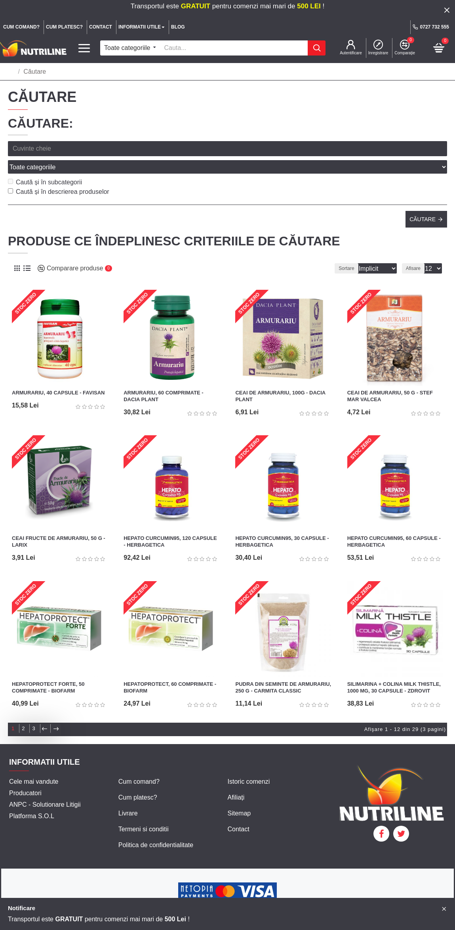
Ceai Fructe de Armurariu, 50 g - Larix (58, 524)
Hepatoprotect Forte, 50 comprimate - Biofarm (48, 670)
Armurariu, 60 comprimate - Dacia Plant (163, 378)
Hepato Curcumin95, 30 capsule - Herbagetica (282, 524)
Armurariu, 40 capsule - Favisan (58, 375)
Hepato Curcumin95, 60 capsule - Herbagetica (394, 524)
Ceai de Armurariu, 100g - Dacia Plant (280, 378)
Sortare (335, 251)
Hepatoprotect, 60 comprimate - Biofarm (170, 670)
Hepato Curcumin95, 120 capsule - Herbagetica (170, 524)
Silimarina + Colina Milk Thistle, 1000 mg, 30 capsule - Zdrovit (394, 670)
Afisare (415, 251)
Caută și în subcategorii (45, 164)
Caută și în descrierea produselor (58, 174)
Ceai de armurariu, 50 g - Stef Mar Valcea (390, 378)
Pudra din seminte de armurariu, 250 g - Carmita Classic (283, 670)
